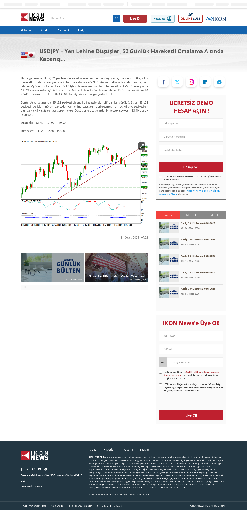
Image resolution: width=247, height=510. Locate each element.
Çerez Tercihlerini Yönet (109, 505)
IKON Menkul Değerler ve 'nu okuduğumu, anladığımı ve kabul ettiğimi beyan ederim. (191, 375)
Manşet (191, 215)
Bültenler (215, 215)
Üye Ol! (191, 415)
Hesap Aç (162, 18)
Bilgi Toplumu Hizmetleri (80, 505)
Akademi (63, 30)
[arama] (116, 18)
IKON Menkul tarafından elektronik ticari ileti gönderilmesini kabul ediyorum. (193, 178)
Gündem (168, 215)
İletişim (82, 30)
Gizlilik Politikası (193, 371)
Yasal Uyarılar (57, 505)
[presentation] (187, 399)
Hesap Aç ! (191, 167)
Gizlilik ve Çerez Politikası (34, 505)
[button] (25, 287)
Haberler (26, 30)
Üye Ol (135, 18)
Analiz (44, 30)
